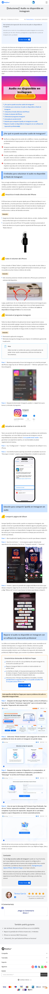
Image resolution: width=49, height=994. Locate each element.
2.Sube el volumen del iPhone (13, 114)
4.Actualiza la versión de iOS (12, 119)
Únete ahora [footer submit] (44, 974)
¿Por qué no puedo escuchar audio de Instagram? (19, 104)
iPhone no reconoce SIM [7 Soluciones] (15, 935)
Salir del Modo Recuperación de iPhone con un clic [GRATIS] (21, 928)
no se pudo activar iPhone (14, 681)
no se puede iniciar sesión (31, 437)
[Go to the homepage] (7, 2)
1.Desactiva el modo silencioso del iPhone (16, 112)
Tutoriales (5, 958)
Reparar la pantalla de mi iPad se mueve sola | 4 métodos (21, 932)
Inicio (4, 19)
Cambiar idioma (24, 980)
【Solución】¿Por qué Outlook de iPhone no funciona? (20, 938)
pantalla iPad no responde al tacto (16, 680)
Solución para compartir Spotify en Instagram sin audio (21, 121)
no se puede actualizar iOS (35, 680)
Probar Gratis (24, 40)
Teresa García (30, 19)
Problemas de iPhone (12, 19)
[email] (21, 975)
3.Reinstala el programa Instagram (14, 116)
